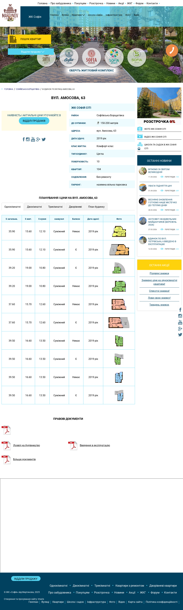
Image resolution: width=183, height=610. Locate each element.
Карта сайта (135, 601)
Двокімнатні (81, 585)
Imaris (41, 599)
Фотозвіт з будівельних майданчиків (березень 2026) (162, 222)
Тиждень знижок (159, 304)
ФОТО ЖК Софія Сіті (155, 129)
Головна (42, 3)
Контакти (152, 3)
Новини (110, 3)
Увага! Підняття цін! (160, 186)
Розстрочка (96, 3)
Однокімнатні (58, 585)
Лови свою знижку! (159, 297)
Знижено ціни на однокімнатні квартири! (159, 282)
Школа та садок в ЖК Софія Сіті (160, 146)
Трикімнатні (102, 585)
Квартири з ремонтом (129, 585)
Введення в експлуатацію (89, 445)
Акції (121, 3)
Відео (136, 15)
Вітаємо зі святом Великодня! (158, 170)
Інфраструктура (114, 15)
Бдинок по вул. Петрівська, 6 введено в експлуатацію (162, 241)
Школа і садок (95, 15)
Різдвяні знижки (159, 273)
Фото (128, 15)
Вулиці (65, 15)
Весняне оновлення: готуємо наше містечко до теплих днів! (162, 202)
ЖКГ (129, 3)
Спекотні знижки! (159, 290)
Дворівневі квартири (163, 585)
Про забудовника (61, 3)
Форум (139, 3)
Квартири (77, 15)
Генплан (54, 15)
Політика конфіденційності (162, 601)
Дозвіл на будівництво (21, 445)
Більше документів (19, 459)
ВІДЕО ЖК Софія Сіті (155, 137)
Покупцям (80, 3)
